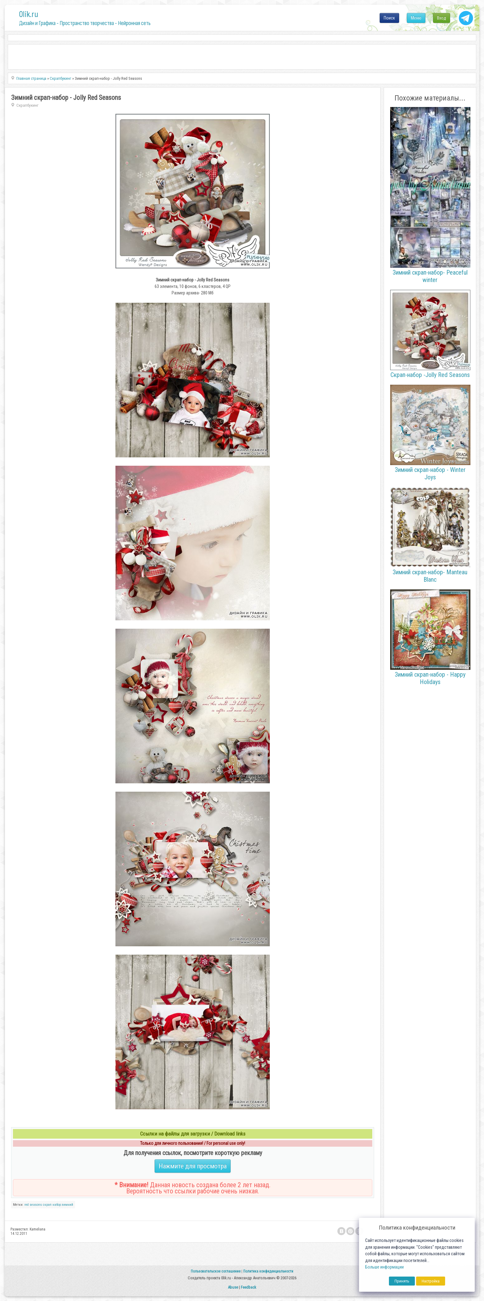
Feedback (248, 1287)
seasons (36, 1205)
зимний (67, 1205)
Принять (401, 1281)
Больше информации (384, 1267)
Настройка (431, 1281)
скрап (47, 1205)
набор (56, 1205)
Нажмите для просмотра (193, 1166)
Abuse (233, 1287)
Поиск (389, 17)
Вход (441, 17)
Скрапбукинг (27, 105)
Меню (416, 17)
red (26, 1205)
